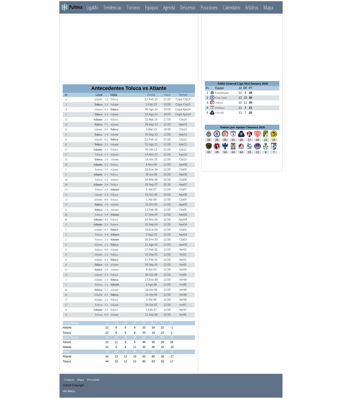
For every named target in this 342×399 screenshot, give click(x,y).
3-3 (106, 169)
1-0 (106, 134)
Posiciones (209, 7)
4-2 (106, 219)
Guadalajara (222, 92)
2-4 (106, 189)
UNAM (219, 112)
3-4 (106, 214)
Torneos (133, 7)
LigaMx (92, 7)
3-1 (106, 104)
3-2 (106, 114)
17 (66, 149)
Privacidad (93, 379)
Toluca (114, 99)
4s (66, 214)
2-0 (106, 159)
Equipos (151, 7)
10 (66, 179)
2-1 (106, 119)
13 (66, 189)
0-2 (106, 139)
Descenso (187, 7)
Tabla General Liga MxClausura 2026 (242, 83)
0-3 (106, 109)
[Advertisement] (129, 47)
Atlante (98, 99)
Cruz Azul (221, 97)
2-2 (106, 179)
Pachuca (219, 107)
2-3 (106, 239)
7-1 (106, 124)
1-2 (106, 284)
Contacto (69, 379)
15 (66, 159)
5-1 (106, 289)
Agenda (169, 7)
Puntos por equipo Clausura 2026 (242, 127)
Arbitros (251, 7)
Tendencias (112, 7)
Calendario (231, 7)
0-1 (106, 129)
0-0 (106, 199)
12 (66, 119)
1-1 (106, 99)
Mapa (268, 7)
